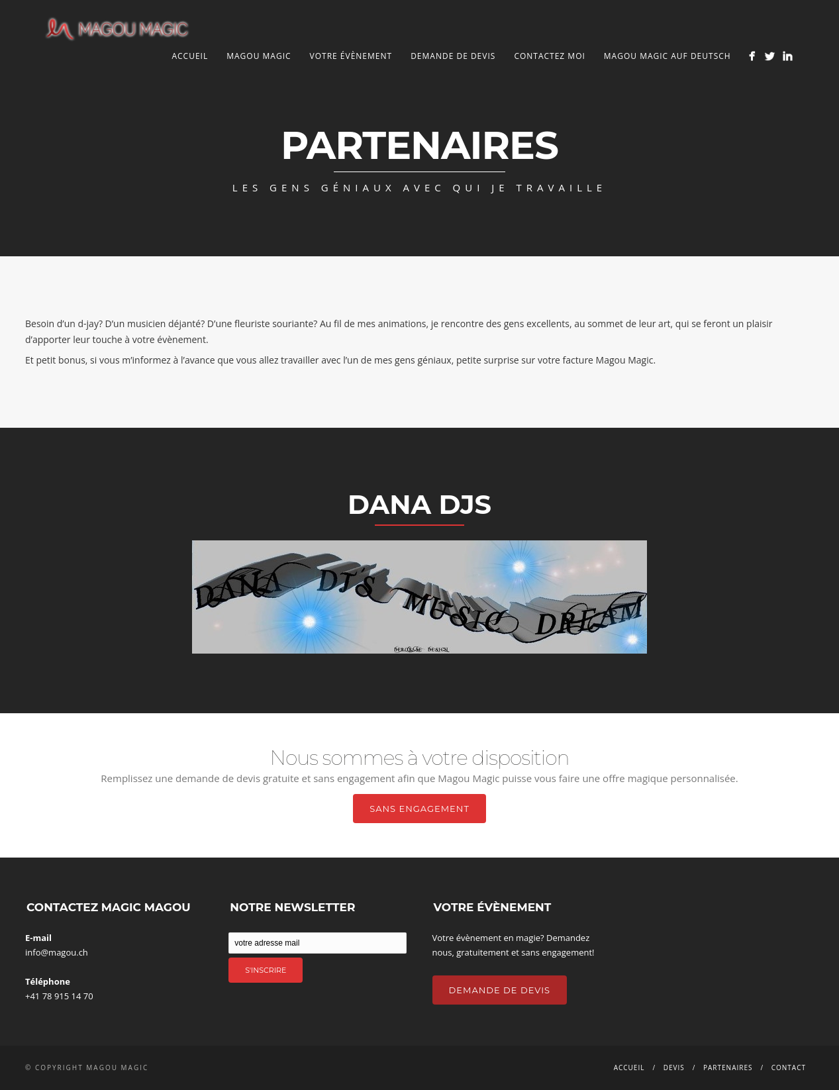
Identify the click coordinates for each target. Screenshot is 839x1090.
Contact (788, 1067)
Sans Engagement (419, 808)
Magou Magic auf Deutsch (667, 56)
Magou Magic (258, 56)
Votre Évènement (351, 56)
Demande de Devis (500, 990)
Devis (674, 1067)
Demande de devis (453, 56)
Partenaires (727, 1067)
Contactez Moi (549, 56)
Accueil (190, 56)
